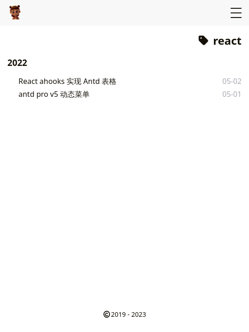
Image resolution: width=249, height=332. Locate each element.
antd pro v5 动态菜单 (54, 94)
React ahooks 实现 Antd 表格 (67, 81)
